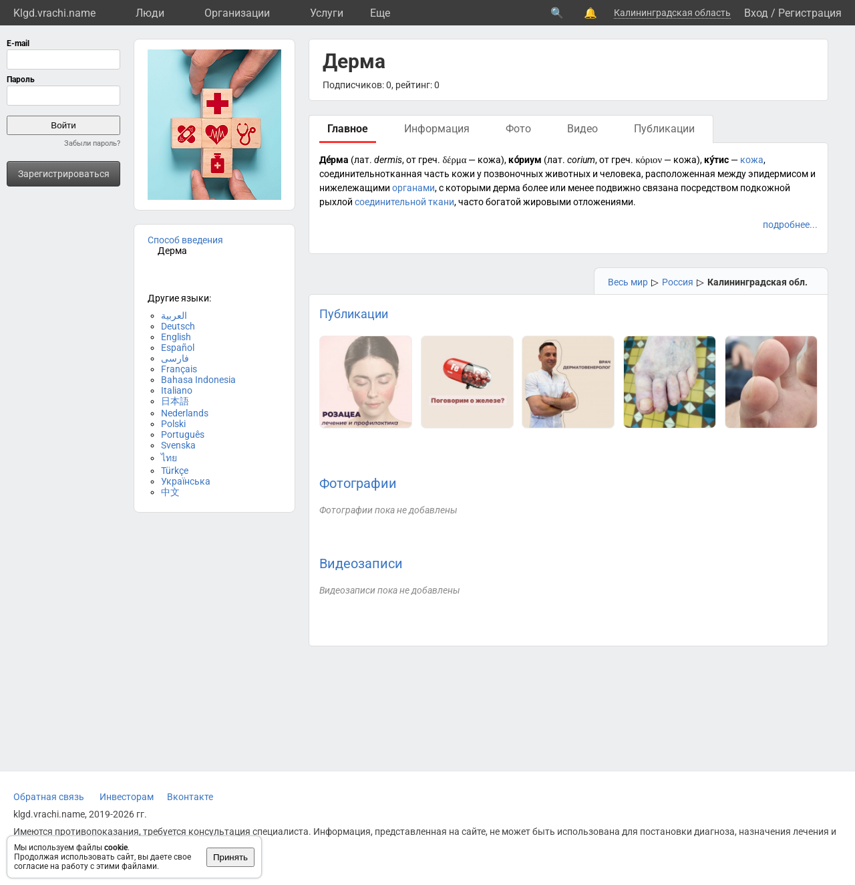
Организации (237, 13)
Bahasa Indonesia (198, 379)
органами (413, 187)
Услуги (326, 13)
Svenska (178, 445)
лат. (363, 159)
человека (620, 173)
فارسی (175, 358)
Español (177, 347)
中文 (170, 492)
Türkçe (174, 470)
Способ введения (185, 240)
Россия (677, 282)
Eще (380, 13)
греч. (429, 159)
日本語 (175, 401)
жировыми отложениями (578, 202)
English (176, 337)
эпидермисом (778, 173)
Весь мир (628, 282)
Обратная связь (48, 796)
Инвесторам (127, 796)
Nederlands (184, 413)
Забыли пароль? (92, 143)
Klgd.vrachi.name (54, 13)
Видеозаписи (361, 563)
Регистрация (810, 13)
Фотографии (358, 483)
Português (182, 434)
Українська (185, 481)
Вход (756, 13)
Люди (150, 13)
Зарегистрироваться (64, 173)
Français (179, 369)
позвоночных (513, 173)
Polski (173, 423)
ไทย (169, 458)
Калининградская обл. (757, 282)
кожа (751, 159)
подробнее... (790, 224)
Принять (230, 857)
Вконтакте (190, 796)
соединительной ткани (404, 202)
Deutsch (178, 326)
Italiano (176, 390)
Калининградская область (672, 12)
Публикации (353, 314)
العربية (174, 315)
